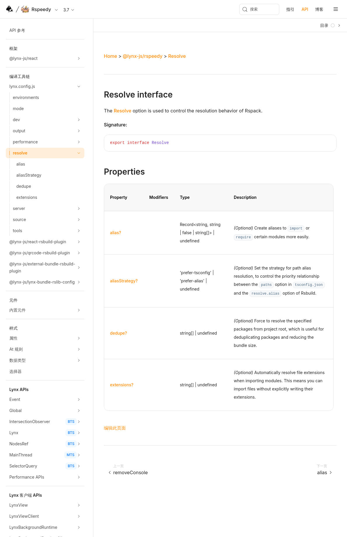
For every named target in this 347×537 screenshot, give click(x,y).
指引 (290, 9)
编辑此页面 (115, 428)
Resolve (177, 56)
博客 (319, 9)
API (304, 9)
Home (110, 56)
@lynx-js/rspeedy (143, 56)
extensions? (121, 384)
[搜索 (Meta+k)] (259, 9)
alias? (115, 232)
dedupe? (118, 333)
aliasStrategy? (124, 280)
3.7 (69, 9)
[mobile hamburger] (335, 9)
